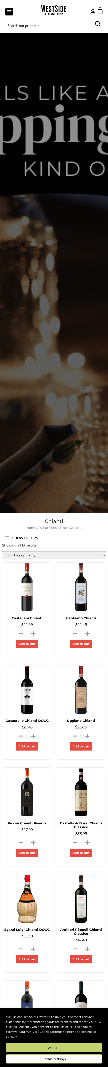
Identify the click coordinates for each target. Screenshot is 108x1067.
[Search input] (49, 25)
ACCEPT (54, 1048)
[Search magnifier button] (98, 25)
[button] (9, 12)
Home (31, 528)
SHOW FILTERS (21, 536)
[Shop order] (54, 555)
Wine (43, 528)
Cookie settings (54, 1059)
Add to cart (27, 644)
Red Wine (59, 528)
